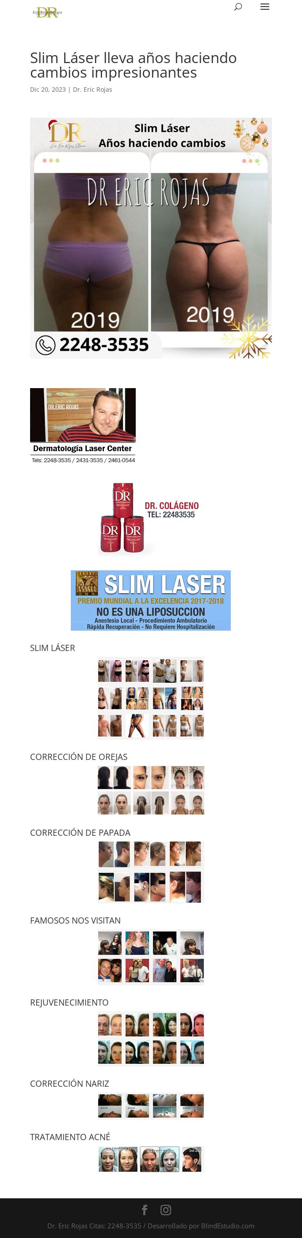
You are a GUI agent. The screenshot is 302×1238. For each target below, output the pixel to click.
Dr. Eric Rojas (92, 89)
